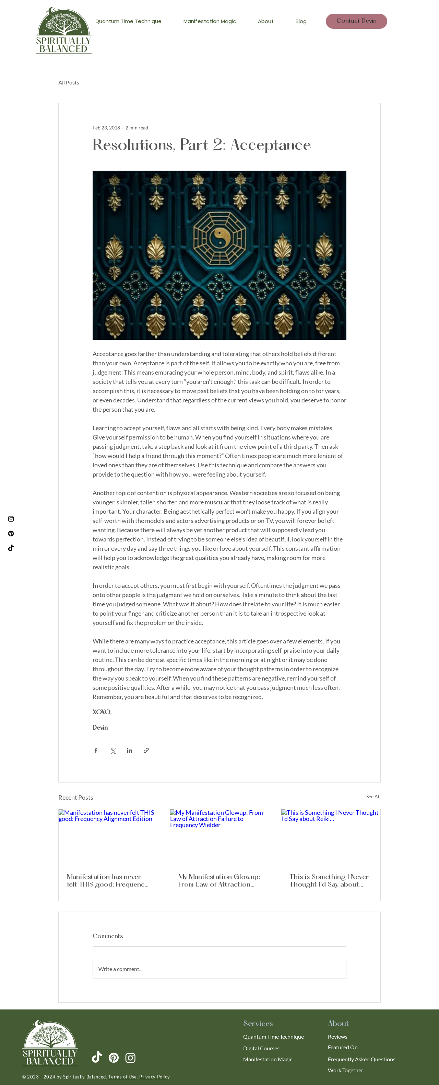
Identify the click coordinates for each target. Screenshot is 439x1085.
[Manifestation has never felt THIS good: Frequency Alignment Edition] (108, 837)
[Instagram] (11, 519)
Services (258, 1024)
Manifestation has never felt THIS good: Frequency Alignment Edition (107, 881)
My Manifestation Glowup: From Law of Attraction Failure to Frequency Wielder (219, 881)
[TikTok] (11, 548)
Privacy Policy (154, 1077)
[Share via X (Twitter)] (112, 750)
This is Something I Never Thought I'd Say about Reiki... (329, 881)
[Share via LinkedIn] (129, 750)
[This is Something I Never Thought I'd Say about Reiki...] (330, 837)
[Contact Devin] (356, 21)
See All (373, 796)
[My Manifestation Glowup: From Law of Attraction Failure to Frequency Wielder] (219, 837)
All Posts (68, 82)
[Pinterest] (11, 533)
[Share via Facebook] (96, 750)
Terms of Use (122, 1077)
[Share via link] (146, 750)
